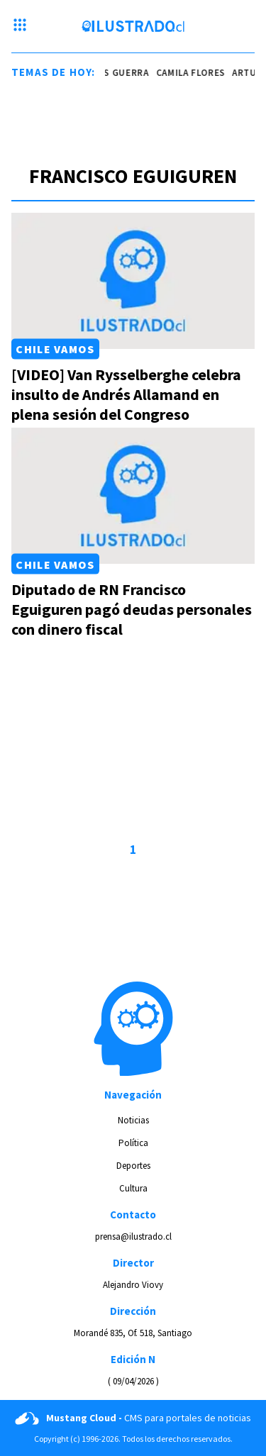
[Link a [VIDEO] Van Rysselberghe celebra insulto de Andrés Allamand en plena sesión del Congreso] (133, 281)
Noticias (133, 1120)
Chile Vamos (55, 349)
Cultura (133, 1188)
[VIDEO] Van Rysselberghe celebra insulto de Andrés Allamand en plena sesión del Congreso (126, 394)
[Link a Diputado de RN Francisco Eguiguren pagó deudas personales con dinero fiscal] (133, 496)
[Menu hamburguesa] (19, 26)
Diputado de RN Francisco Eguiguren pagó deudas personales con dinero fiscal (131, 609)
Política (133, 1143)
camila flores (193, 73)
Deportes (133, 1166)
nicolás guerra (113, 73)
